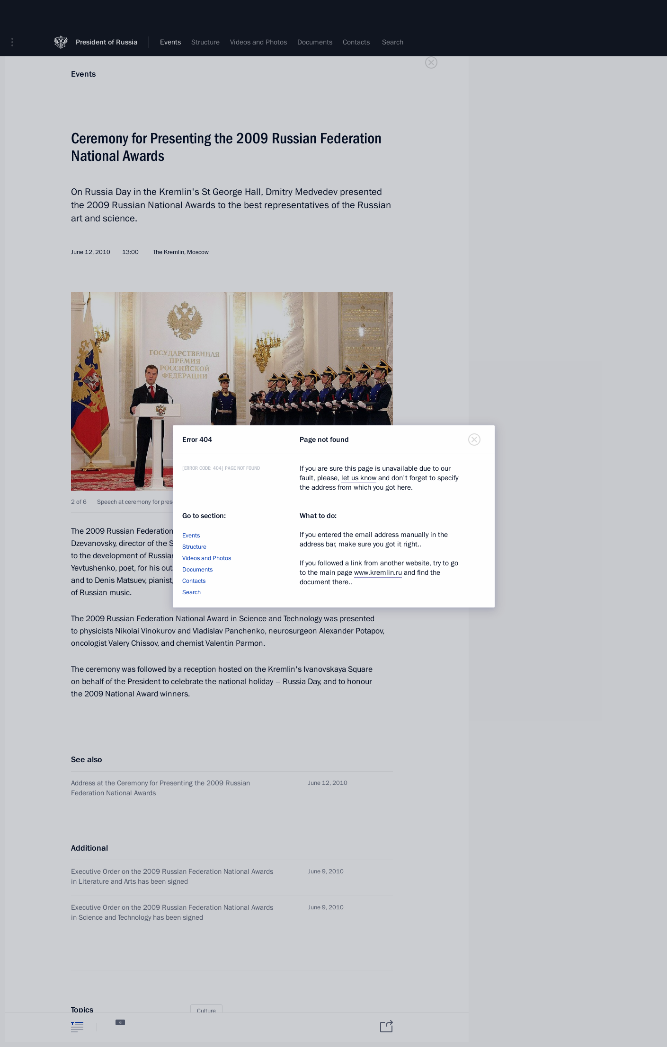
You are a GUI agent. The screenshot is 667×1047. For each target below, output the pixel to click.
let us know (358, 478)
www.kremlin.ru (378, 572)
